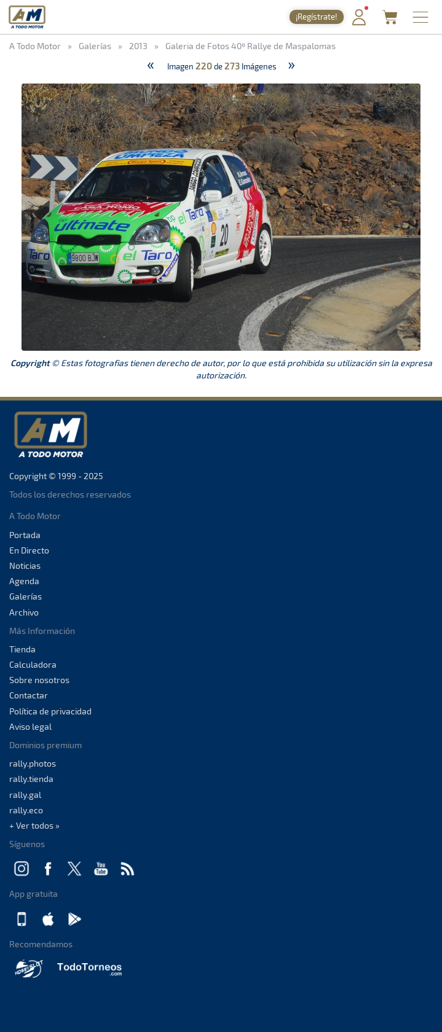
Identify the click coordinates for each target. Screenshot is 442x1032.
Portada (25, 535)
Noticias (25, 565)
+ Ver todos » (34, 825)
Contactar (28, 695)
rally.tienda (31, 778)
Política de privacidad (50, 711)
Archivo (24, 612)
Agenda (24, 581)
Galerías (25, 596)
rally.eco (26, 810)
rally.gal (25, 794)
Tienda (22, 649)
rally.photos (32, 763)
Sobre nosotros (39, 679)
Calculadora (33, 664)
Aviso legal (30, 726)
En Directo (29, 550)
